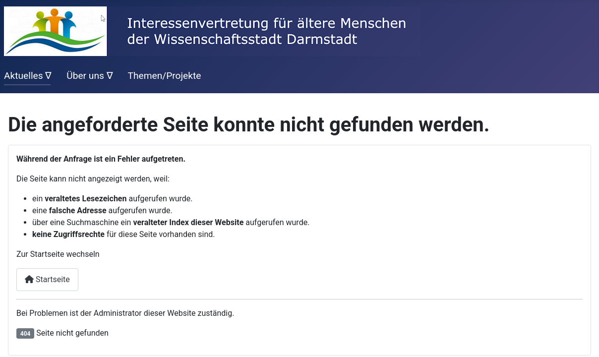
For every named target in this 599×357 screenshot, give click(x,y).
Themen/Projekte (164, 75)
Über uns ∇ (89, 75)
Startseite (47, 279)
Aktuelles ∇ (28, 75)
